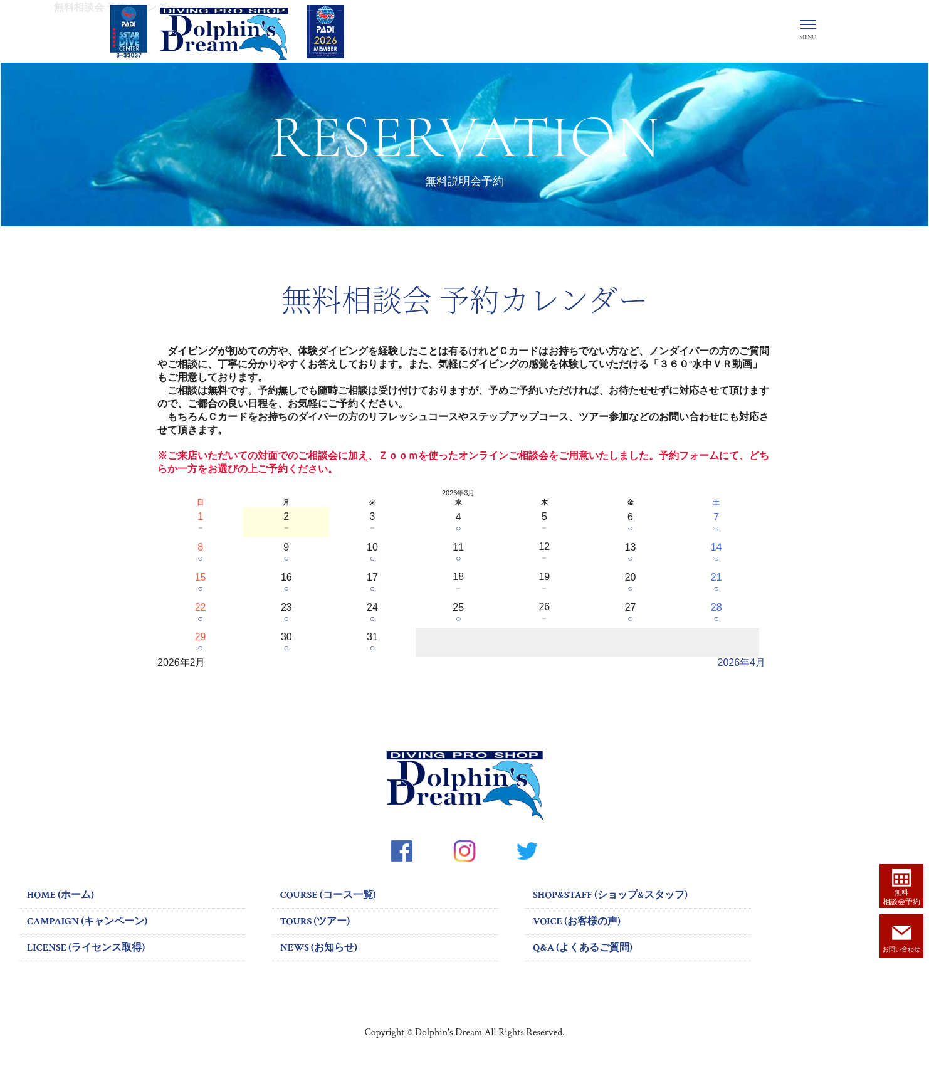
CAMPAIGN (87, 921)
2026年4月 (742, 662)
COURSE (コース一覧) (328, 895)
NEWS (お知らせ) (318, 947)
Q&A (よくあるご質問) (582, 947)
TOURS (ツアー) (315, 921)
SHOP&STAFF (610, 895)
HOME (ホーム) (60, 895)
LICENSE (86, 947)
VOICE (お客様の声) (577, 921)
